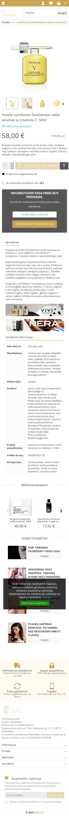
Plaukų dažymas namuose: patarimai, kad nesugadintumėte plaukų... (44, 629)
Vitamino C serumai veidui (42, 471)
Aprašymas (12, 242)
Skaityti (44, 556)
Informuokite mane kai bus (34, 224)
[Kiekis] (6, 165)
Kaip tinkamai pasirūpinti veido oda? (44, 549)
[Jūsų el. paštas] (26, 795)
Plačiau (46, 597)
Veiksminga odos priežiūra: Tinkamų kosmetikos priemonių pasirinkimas (44, 575)
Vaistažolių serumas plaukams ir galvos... (48, 520)
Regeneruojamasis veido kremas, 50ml (20, 520)
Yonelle (7, 115)
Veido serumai (49, 468)
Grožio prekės (36, 462)
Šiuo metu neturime (37, 166)
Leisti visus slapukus (34, 603)
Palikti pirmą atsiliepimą (16, 125)
